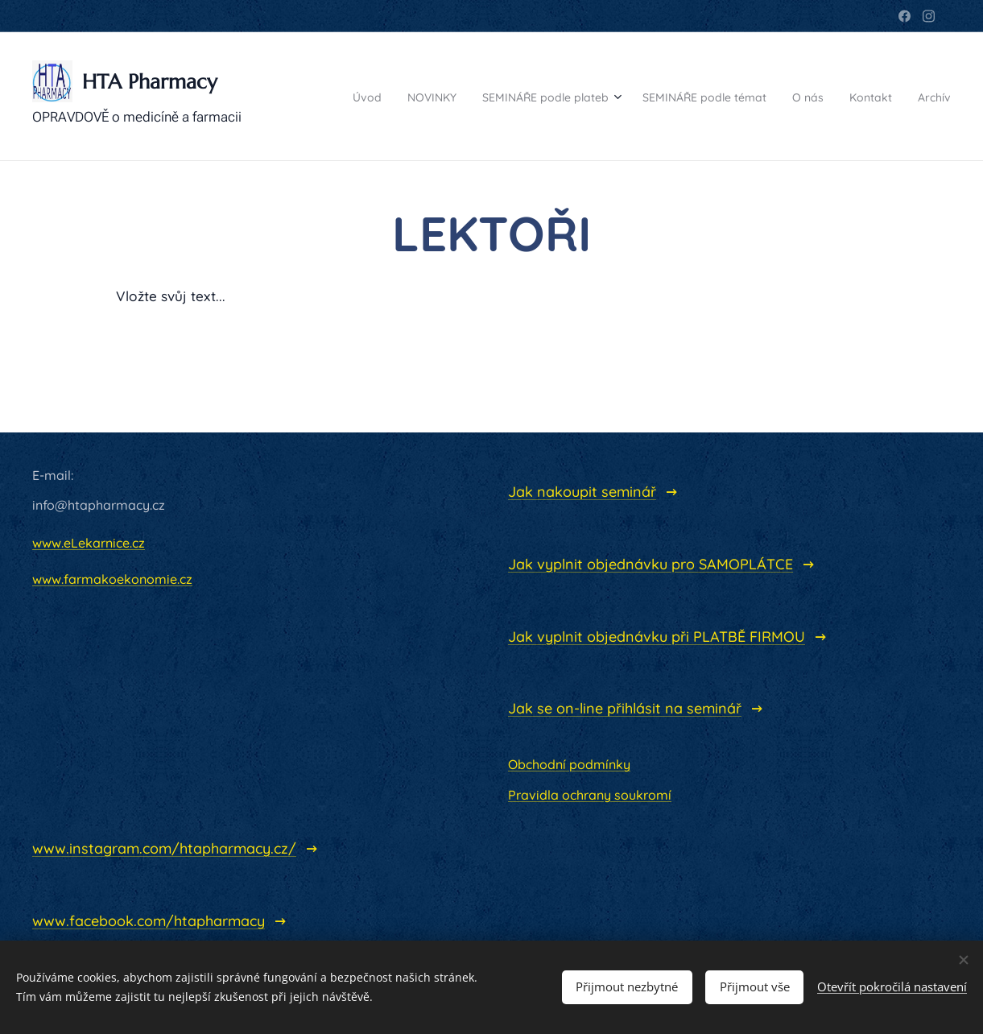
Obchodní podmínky (569, 764)
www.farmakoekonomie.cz (112, 579)
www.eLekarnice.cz (88, 543)
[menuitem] (345, 97)
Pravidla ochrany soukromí (589, 795)
